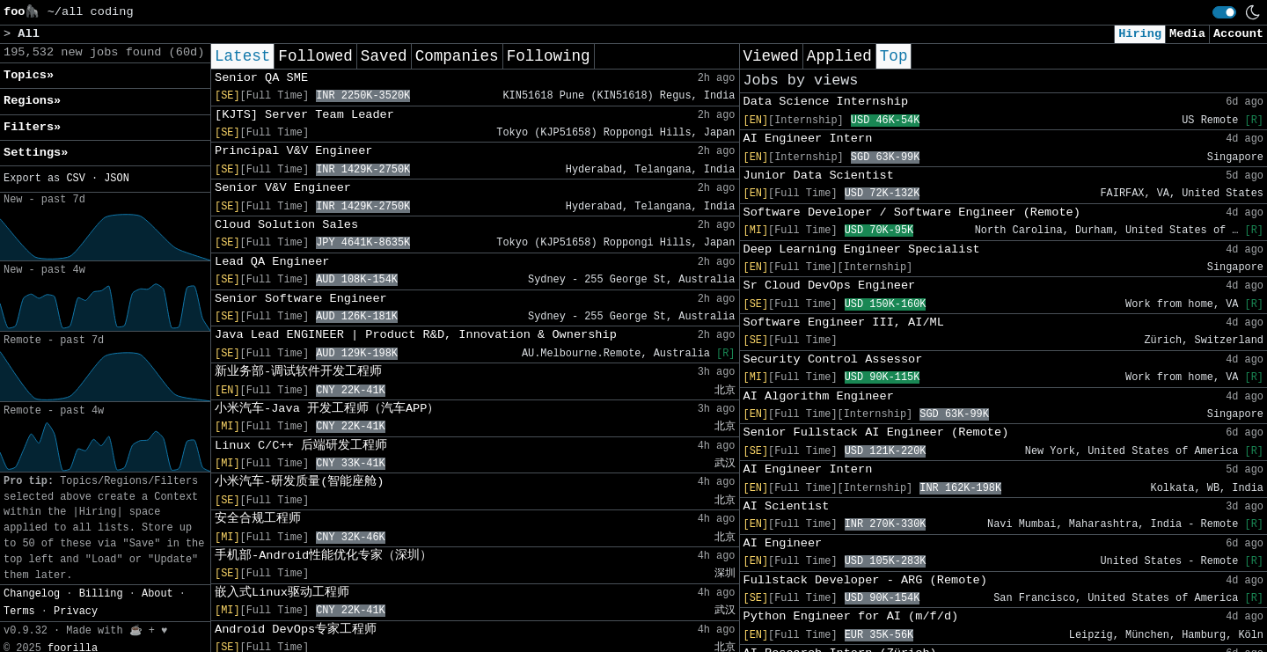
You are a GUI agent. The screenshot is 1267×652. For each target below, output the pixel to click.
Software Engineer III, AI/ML (843, 322)
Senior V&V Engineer (283, 187)
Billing (101, 594)
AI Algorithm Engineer (818, 396)
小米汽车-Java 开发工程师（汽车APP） (327, 408)
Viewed (771, 56)
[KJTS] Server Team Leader (304, 114)
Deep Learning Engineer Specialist (861, 249)
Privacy (76, 611)
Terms (19, 611)
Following (548, 56)
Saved (384, 56)
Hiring (1139, 33)
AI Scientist (786, 506)
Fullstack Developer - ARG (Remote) (865, 580)
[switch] (1224, 12)
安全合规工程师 (258, 518)
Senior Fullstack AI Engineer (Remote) (876, 432)
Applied (839, 56)
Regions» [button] (32, 100)
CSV (75, 178)
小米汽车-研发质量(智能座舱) (299, 481)
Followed (315, 56)
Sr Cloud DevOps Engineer (829, 285)
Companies (457, 56)
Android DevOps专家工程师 (296, 629)
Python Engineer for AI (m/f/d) (851, 616)
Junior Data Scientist (818, 175)
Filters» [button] (32, 127)
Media (1187, 33)
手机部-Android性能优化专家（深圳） (323, 555)
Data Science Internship (826, 101)
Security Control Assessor (833, 359)
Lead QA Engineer (272, 261)
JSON (116, 178)
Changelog (32, 594)
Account (1238, 33)
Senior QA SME (261, 77)
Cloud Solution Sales (286, 224)
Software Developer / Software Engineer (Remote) (911, 212)
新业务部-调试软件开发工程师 (298, 371)
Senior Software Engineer (301, 298)
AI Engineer (783, 543)
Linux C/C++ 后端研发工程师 (301, 445)
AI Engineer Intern (808, 138)
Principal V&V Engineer (293, 151)
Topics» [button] (29, 75)
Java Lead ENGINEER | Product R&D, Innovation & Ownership (416, 334)
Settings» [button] (36, 152)
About (157, 594)
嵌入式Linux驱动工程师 (282, 592)
